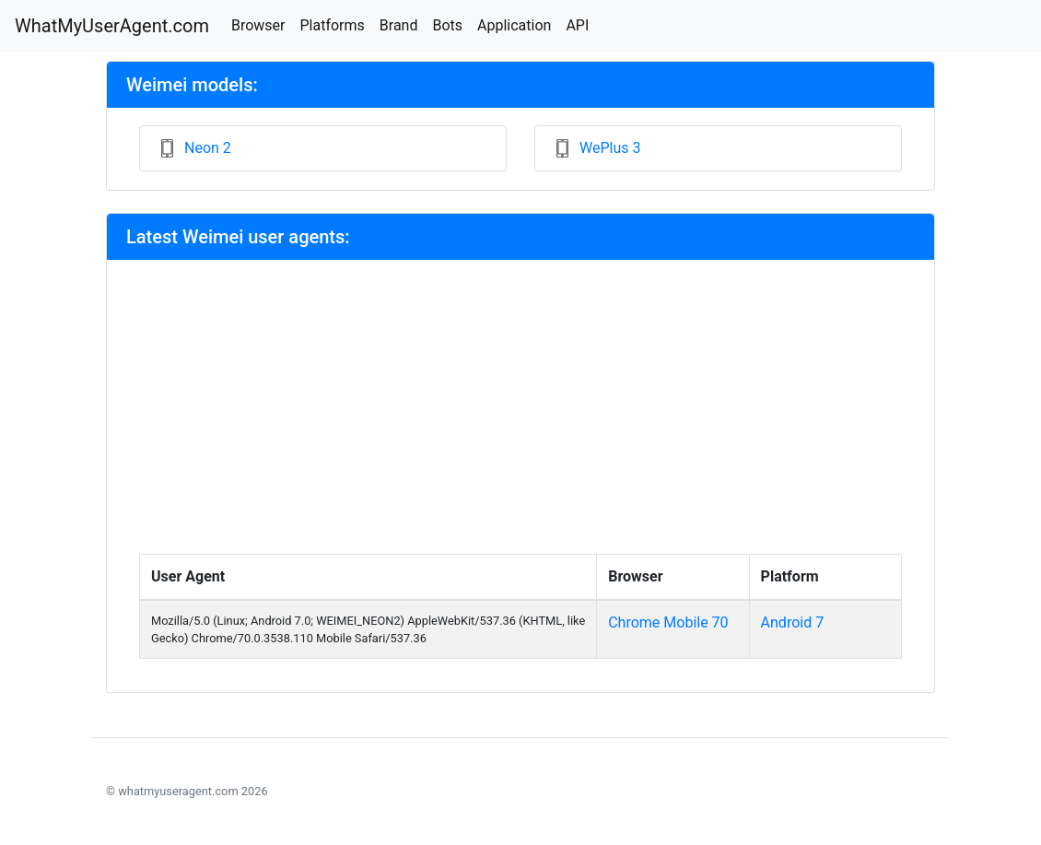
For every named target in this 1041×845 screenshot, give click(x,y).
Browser (258, 25)
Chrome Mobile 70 (668, 622)
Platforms (331, 25)
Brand (399, 25)
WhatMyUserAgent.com (112, 26)
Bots (447, 25)
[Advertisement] (520, 416)
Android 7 (793, 622)
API (577, 25)
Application (514, 25)
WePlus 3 (609, 148)
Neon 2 (207, 148)
